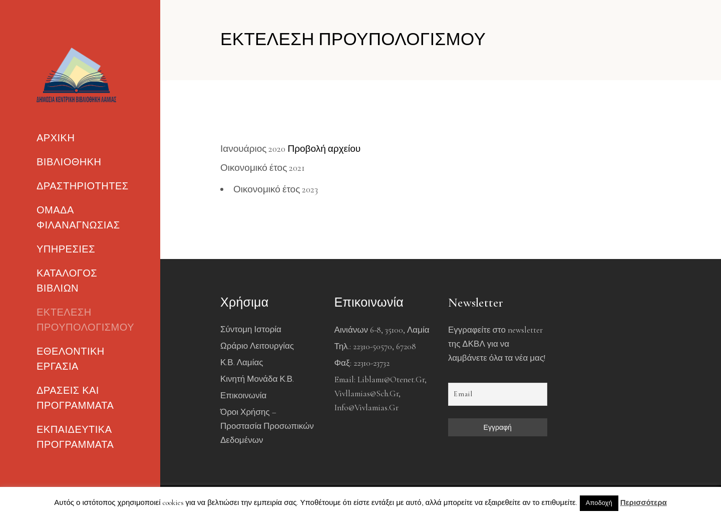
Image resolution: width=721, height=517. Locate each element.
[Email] (497, 394)
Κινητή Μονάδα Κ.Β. (257, 379)
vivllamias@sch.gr (366, 393)
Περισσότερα (643, 502)
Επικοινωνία (243, 395)
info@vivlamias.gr (366, 407)
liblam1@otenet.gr (391, 379)
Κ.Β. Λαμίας (241, 362)
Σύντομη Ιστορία (250, 329)
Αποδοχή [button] (599, 503)
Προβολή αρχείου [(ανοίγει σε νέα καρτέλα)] (323, 148)
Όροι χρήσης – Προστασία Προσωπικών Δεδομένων (267, 426)
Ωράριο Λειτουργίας (257, 346)
